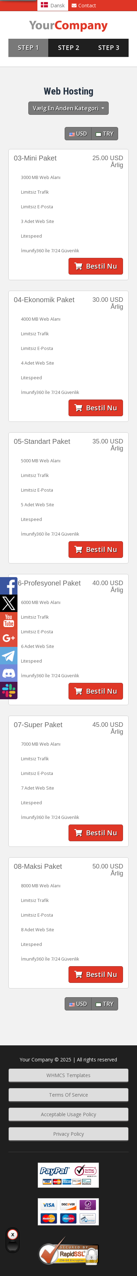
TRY (105, 133)
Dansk (53, 5)
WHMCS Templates (68, 1075)
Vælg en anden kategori (66, 108)
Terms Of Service (68, 1094)
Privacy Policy (68, 1134)
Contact (84, 5)
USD (78, 133)
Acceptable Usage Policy (68, 1114)
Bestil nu (95, 266)
